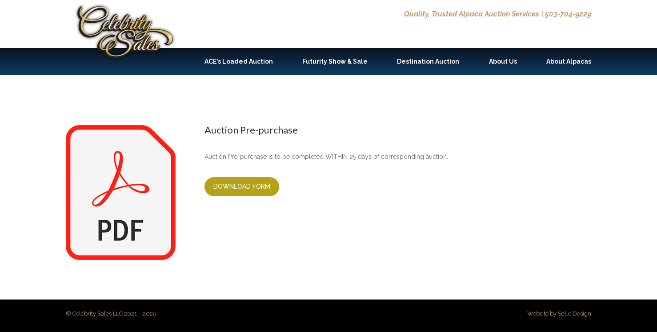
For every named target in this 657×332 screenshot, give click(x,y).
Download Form (241, 186)
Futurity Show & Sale (335, 61)
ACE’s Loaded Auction (238, 61)
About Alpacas (568, 61)
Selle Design (574, 313)
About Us (503, 61)
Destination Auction (428, 61)
